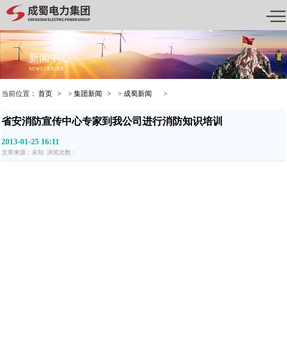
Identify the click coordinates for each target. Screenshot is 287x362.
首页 (45, 94)
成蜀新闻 (138, 94)
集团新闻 (88, 94)
